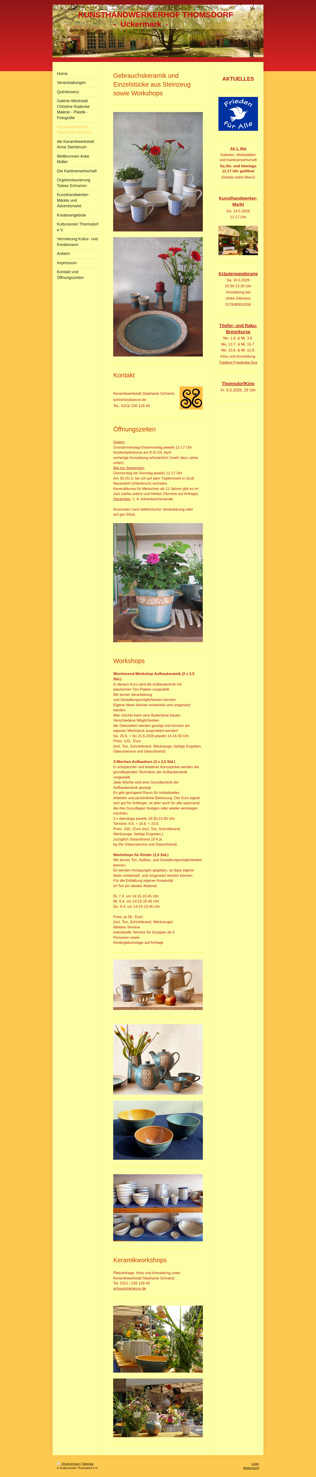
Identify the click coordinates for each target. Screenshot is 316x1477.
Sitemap (87, 1464)
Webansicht (251, 1468)
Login (255, 1464)
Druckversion (68, 1464)
